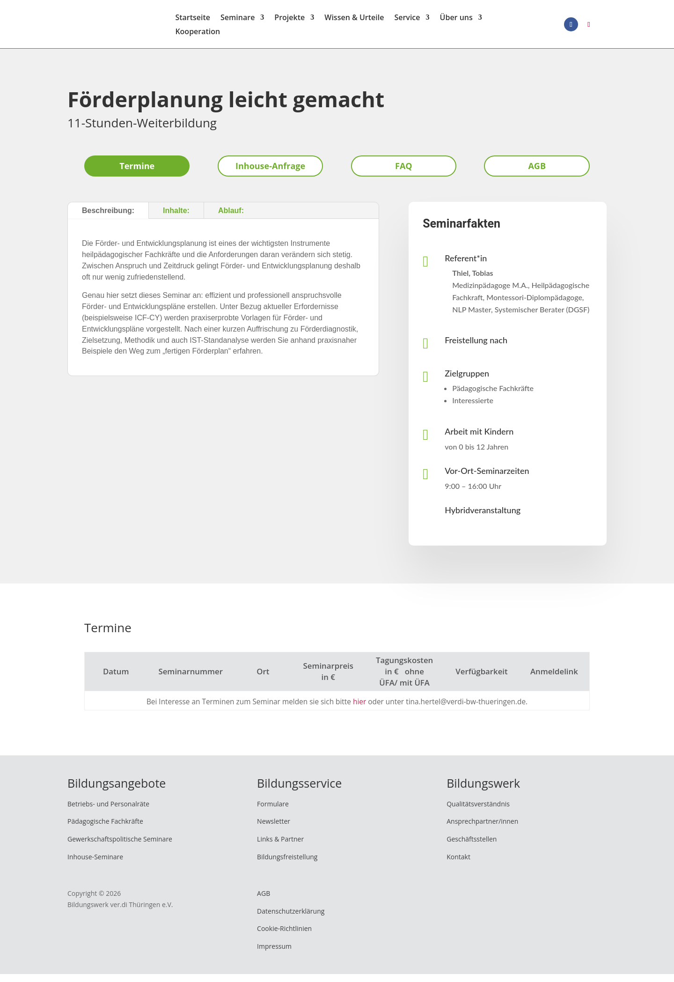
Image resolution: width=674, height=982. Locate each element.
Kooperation (197, 36)
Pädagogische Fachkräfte (105, 829)
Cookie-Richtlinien (284, 936)
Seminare (237, 22)
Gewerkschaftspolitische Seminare (119, 846)
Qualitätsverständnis (478, 811)
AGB (537, 173)
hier (359, 710)
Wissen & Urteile (354, 22)
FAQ (403, 173)
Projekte (289, 22)
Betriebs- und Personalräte (108, 811)
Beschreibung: (108, 218)
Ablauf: (231, 218)
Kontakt (458, 864)
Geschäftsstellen (472, 846)
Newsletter (273, 829)
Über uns (456, 22)
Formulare (273, 811)
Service (407, 22)
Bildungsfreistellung (287, 864)
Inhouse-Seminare (95, 864)
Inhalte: (176, 218)
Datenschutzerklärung (290, 919)
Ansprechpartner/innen (482, 829)
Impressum (274, 954)
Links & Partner (280, 846)
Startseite (192, 22)
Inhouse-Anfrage (270, 173)
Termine (136, 173)
